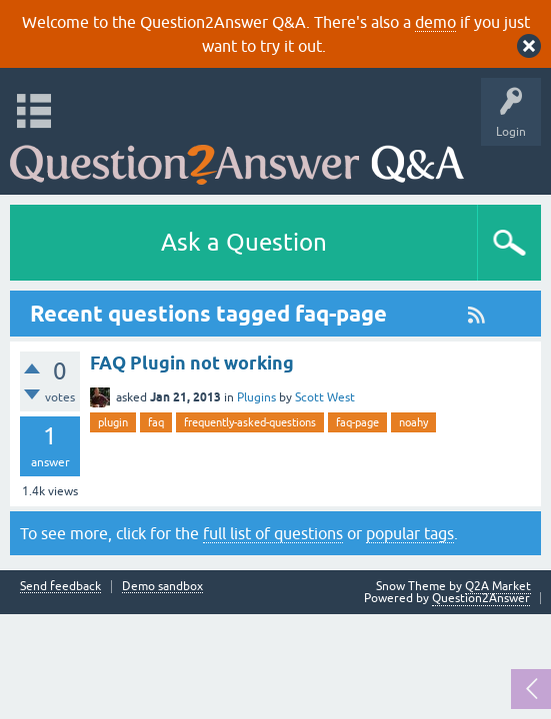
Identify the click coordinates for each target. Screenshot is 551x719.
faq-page (357, 422)
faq (156, 422)
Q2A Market (498, 586)
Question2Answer (481, 598)
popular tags (410, 533)
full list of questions (273, 533)
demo (435, 22)
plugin (113, 422)
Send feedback (60, 586)
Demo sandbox (162, 586)
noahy (413, 422)
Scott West (325, 397)
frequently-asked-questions (250, 422)
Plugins (256, 397)
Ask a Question (244, 242)
